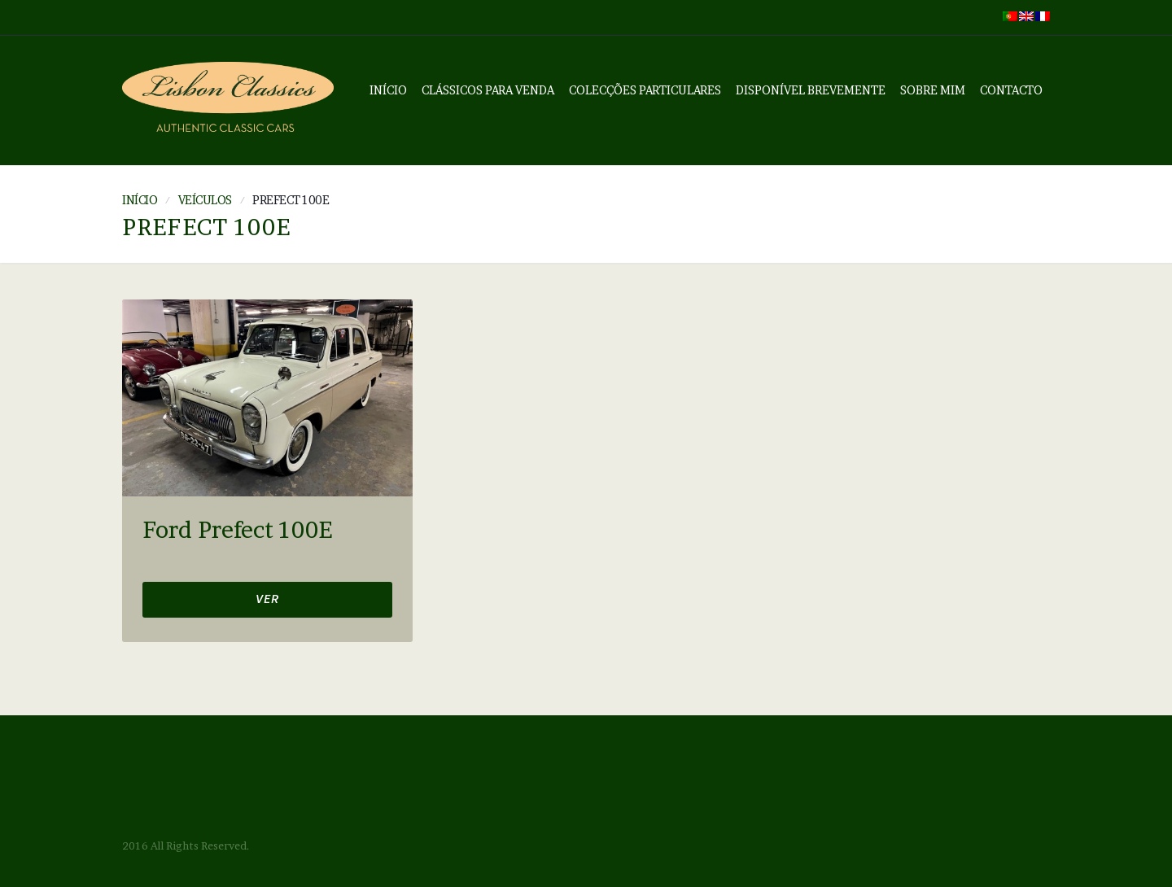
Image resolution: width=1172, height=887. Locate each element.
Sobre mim (932, 90)
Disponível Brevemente (811, 90)
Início (388, 90)
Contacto (1011, 90)
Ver (267, 601)
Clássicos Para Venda (488, 90)
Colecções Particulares (645, 90)
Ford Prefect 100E (237, 530)
